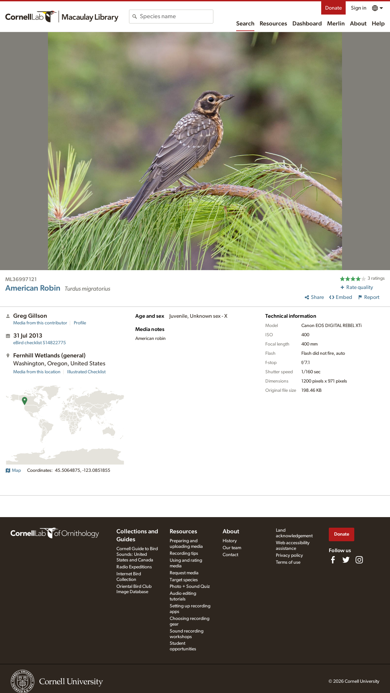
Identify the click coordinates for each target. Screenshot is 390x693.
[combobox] (176, 16)
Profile (80, 323)
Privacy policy (289, 555)
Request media (184, 573)
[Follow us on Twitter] (346, 560)
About (358, 24)
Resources (273, 24)
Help (378, 24)
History (230, 541)
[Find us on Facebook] (333, 560)
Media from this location (37, 372)
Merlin (336, 24)
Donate (333, 8)
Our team (232, 548)
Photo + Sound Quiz (190, 586)
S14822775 (39, 343)
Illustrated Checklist (86, 372)
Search (245, 24)
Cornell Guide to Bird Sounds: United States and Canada (137, 554)
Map (13, 470)
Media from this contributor (40, 323)
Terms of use (288, 562)
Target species (184, 580)
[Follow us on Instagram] (359, 560)
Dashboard (307, 24)
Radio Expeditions (134, 567)
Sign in (359, 8)
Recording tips (184, 553)
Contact (230, 554)
